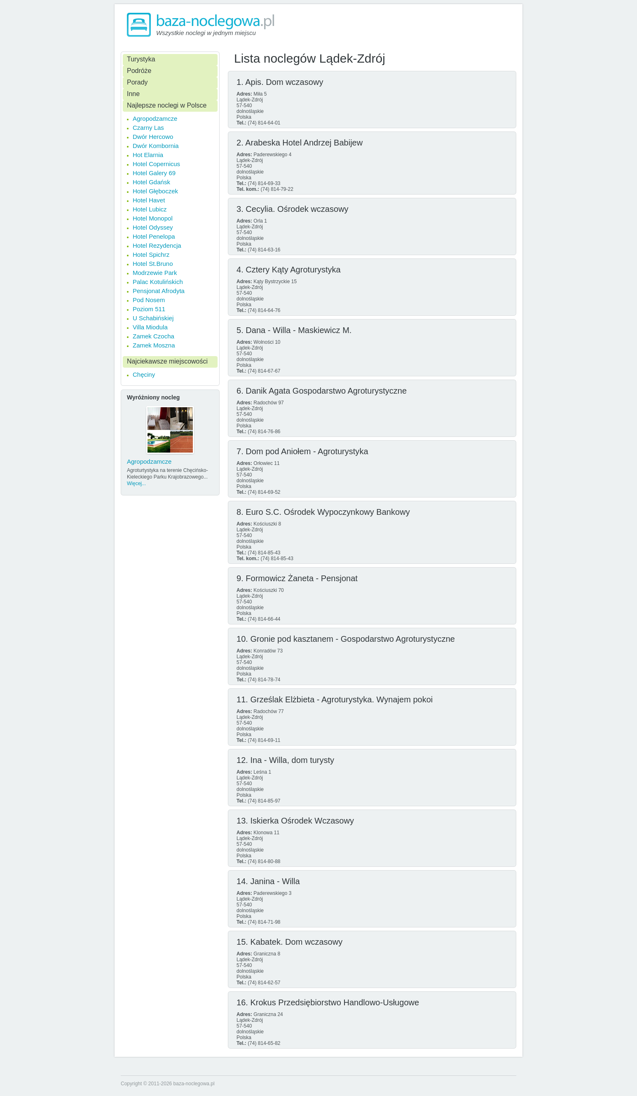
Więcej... (136, 483)
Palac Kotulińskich (158, 281)
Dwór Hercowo (153, 136)
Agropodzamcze (155, 118)
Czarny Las (148, 127)
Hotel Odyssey (153, 227)
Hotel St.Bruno (153, 263)
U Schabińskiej (153, 318)
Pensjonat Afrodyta (159, 290)
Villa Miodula (150, 327)
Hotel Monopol (153, 218)
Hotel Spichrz (151, 254)
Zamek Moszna (154, 345)
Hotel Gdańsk (151, 181)
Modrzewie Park (155, 272)
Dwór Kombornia (156, 145)
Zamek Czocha (153, 336)
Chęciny (144, 374)
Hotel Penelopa (154, 236)
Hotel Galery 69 (154, 172)
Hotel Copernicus (156, 163)
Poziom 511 (149, 308)
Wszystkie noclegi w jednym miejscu (206, 32)
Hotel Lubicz (150, 209)
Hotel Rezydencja (157, 245)
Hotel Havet (149, 200)
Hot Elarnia (148, 154)
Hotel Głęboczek (155, 191)
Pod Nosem (149, 299)
